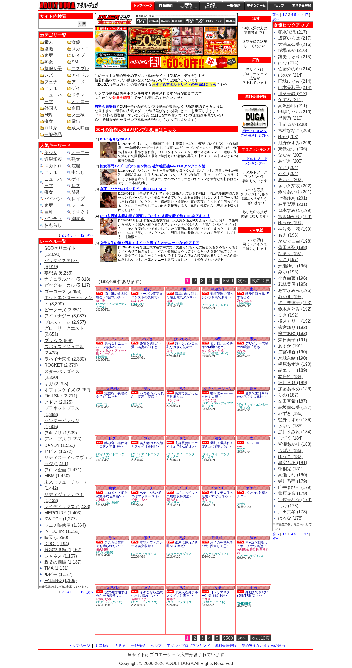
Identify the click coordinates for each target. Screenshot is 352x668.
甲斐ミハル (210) (295, 112)
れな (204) (288, 173)
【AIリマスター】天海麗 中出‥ (216, 594)
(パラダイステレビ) (215, 305)
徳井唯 (100, 300)
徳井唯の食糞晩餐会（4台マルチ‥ (112, 295)
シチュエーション (218, 389)
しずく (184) (290, 438)
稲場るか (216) (292, 50)
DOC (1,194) (56, 543)
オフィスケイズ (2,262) (67, 389)
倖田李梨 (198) (292, 247)
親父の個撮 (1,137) (62, 562)
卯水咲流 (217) (292, 32)
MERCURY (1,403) (62, 513)
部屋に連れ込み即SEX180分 (182, 544)
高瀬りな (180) (292, 475)
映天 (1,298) (56, 537)
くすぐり (80, 212)
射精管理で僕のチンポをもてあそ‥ (217, 295)
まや (176, 400)
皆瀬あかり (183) (295, 444)
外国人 (50, 108)
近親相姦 (53, 159)
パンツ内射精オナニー (252, 494)
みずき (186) (290, 413)
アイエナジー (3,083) (65, 316)
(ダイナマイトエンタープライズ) (252, 406)
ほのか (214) (290, 75)
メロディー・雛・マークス (111, 352)
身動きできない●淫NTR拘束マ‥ (252, 594)
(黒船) (241, 353)
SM (75, 62)
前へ (275, 15)
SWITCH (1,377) (60, 519)
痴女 (48, 121)
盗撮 (48, 48)
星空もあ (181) (292, 462)
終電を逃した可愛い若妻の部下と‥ (147, 345)
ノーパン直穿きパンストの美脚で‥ (147, 295)
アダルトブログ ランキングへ (254, 161)
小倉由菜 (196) (292, 278)
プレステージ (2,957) (65, 322)
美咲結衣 (172, 499)
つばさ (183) (290, 450)
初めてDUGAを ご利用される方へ (254, 133)
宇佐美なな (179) (295, 499)
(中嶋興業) (244, 303)
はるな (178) (290, 518)
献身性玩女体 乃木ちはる (253, 295)
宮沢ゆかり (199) (295, 216)
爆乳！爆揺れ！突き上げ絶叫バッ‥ (217, 444)
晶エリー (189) (292, 370)
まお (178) (288, 505)
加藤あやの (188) (295, 389)
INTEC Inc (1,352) (62, 531)
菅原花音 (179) (292, 493)
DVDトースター (211, 5)
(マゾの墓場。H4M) (215, 353)
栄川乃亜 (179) (292, 481)
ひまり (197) (290, 253)
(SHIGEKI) (244, 603)
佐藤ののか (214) (295, 68)
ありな (241, 350)
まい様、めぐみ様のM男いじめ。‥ (217, 345)
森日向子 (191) (292, 339)
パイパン (53, 198)
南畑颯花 (243, 549)
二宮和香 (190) (292, 352)
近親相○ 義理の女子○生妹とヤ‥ (111, 395)
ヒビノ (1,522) (58, 451)
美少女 (50, 152)
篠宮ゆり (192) (292, 327)
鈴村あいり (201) (295, 192)
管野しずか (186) (295, 419)
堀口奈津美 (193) (295, 302)
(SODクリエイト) (213, 602)
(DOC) (241, 449)
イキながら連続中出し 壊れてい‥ (147, 594)
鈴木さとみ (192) (295, 309)
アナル (50, 88)
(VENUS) (137, 303)
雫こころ (102, 350)
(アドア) (207, 502)
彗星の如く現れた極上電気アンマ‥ (182, 295)
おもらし (53, 225)
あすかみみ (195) (295, 290)
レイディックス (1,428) (67, 506)
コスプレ (80, 68)
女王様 (78, 114)
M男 (48, 114)
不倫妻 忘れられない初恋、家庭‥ (147, 395)
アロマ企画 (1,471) (62, 469)
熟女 (48, 62)
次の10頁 (261, 280)
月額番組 (166, 5)
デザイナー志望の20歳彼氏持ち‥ (252, 345)
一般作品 (233, 5)
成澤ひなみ (103, 599)
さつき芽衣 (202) (295, 186)
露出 (76, 121)
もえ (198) (288, 235)
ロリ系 (50, 128)
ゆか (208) (288, 136)
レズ (48, 75)
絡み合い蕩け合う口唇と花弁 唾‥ (112, 444)
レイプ (78, 55)
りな (169, 400)
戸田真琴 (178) (292, 511)
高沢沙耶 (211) (292, 106)
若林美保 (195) (292, 284)
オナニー (80, 101)
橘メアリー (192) (295, 321)
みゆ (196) (288, 272)
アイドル (80, 75)
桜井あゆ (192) (292, 333)
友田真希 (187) (292, 401)
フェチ (50, 81)
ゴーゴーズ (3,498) (62, 291)
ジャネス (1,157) (60, 556)
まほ (169, 300)
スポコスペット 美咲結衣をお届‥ (182, 494)
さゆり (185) (290, 425)
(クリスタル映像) (107, 502)
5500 (228, 280)
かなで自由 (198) (295, 241)
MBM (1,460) (57, 475)
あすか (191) (290, 345)
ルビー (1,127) (58, 574)
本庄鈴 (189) (290, 376)
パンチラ (53, 218)
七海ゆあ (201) (292, 198)
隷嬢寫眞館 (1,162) (62, 549)
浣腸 (76, 165)
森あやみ (137, 300)
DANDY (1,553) (59, 445)
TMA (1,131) (56, 568)
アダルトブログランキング (188, 646)
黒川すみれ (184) (295, 431)
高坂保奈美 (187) (295, 407)
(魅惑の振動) (174, 303)
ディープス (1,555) (62, 439)
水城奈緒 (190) (292, 358)
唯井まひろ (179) (295, 487)
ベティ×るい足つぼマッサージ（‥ (146, 494)
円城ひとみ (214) (295, 81)
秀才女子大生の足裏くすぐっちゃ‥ (217, 494)
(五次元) (101, 404)
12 (82, 235)
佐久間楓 (102, 549)
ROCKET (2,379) (61, 365)
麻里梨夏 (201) (292, 204)
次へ (90, 235)
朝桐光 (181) (290, 469)
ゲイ (76, 88)
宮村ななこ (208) (295, 130)
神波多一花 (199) (295, 229)
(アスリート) (174, 502)
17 (306, 15)
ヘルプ (278, 5)
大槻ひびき (209, 400)
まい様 (206, 350)
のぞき (147, 339)
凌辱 (48, 55)
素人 (48, 42)
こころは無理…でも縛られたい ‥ (112, 544)
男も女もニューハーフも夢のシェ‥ (112, 345)
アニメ (78, 81)
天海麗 (206, 599)
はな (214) (288, 62)
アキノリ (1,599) (60, 433)
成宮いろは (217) (295, 38)
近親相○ (112, 389)
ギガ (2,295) (56, 383)
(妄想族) (101, 356)
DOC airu (252, 443)
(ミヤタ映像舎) (176, 353)
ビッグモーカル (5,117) (67, 285)
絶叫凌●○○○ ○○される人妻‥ (217, 395)
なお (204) (288, 167)
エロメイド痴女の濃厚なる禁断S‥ (112, 494)
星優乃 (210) (290, 118)
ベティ (135, 499)
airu (239, 446)
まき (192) (288, 315)
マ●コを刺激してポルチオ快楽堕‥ (252, 544)
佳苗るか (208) (292, 124)
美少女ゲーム (256, 5)
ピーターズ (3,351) (62, 309)
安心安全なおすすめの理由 (263, 646)
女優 (76, 42)
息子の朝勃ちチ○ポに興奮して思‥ (217, 544)
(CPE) (135, 502)
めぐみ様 (217, 350)
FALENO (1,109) (60, 580)
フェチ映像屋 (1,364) (65, 525)
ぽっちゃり (183, 339)
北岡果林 (102, 499)
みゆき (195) (290, 296)
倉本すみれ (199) (295, 210)
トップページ (143, 5)
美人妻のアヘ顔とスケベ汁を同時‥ (147, 444)
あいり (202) (290, 179)
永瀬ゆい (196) (292, 266)
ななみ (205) (290, 155)
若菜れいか (138, 599)
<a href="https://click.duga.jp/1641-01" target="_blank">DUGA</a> (169, 204)
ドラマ (78, 95)
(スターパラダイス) (144, 553)
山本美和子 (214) (295, 87)
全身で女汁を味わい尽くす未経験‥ (252, 395)
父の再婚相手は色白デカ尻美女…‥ (112, 594)
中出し (78, 172)
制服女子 (53, 68)
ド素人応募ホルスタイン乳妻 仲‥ (182, 594)
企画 (76, 108)
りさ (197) (288, 259)
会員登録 (302, 5)
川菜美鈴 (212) (292, 93)
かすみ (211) (290, 99)
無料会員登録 (226, 646)
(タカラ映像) (104, 552)
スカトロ (80, 48)
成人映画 (80, 128)
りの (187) (288, 395)
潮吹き (78, 218)
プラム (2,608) (58, 340)
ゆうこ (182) (290, 456)
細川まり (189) (292, 382)
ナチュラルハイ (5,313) (67, 279)
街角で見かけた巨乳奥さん (182, 395)
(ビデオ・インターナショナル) (111, 305)
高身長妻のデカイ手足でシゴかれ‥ (182, 444)
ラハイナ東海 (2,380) (65, 359)
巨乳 (48, 212)
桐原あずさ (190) (295, 364)
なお (169, 350)
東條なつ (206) (292, 148)
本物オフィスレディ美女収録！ (147, 544)
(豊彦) (241, 504)
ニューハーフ (112, 339)
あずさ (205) (290, 161)
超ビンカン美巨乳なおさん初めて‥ (182, 345)
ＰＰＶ (120, 646)
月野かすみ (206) (295, 142)
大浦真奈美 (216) (295, 44)
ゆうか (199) (290, 222)
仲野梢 (254, 549)
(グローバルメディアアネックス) (217, 404)
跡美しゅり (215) (295, 56)
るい (144, 499)
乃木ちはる (244, 300)
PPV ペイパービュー (188, 5)
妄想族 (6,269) (58, 273)
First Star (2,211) (60, 395)
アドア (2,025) (58, 402)
